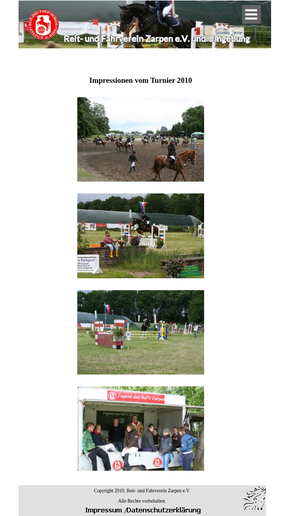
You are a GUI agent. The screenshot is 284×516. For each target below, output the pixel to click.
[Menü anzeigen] (251, 14)
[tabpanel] (140, 268)
